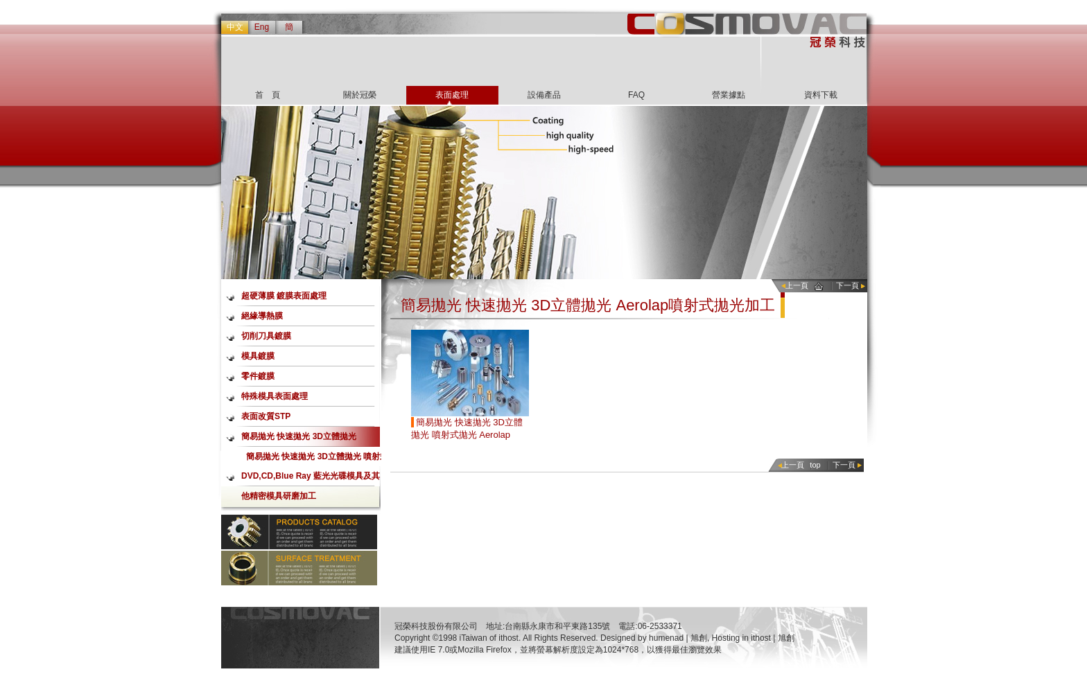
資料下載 (820, 95)
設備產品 (544, 95)
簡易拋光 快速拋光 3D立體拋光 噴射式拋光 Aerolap (317, 459)
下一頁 (847, 285)
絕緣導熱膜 (262, 316)
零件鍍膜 (258, 376)
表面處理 (452, 95)
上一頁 (796, 285)
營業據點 (728, 95)
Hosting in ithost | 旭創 (753, 638)
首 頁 (267, 95)
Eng (261, 27)
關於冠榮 (359, 95)
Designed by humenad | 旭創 (653, 638)
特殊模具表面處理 (274, 396)
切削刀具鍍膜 (266, 336)
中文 (235, 27)
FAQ (636, 95)
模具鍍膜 (258, 356)
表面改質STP (265, 416)
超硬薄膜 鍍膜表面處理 (284, 296)
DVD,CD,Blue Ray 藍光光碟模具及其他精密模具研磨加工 (310, 478)
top (815, 465)
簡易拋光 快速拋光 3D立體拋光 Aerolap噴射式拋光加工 (298, 439)
